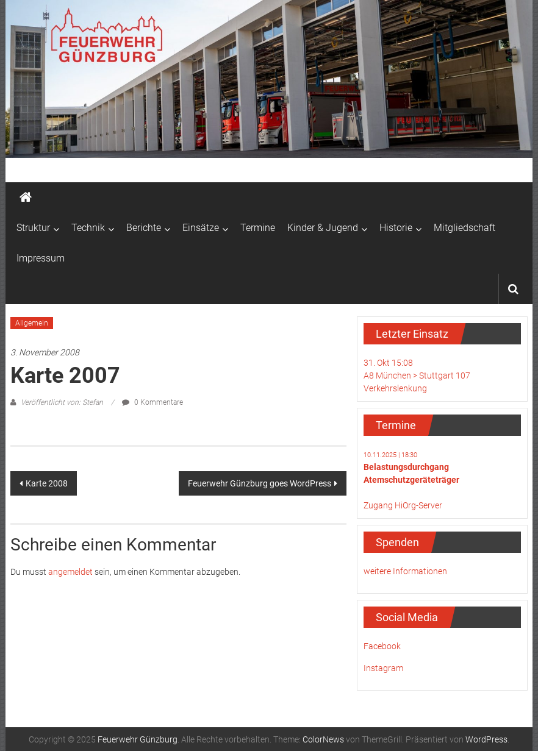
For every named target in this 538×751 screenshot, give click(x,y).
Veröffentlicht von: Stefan (62, 402)
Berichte (143, 227)
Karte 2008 (47, 483)
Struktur (33, 227)
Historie (395, 227)
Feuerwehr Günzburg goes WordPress (259, 483)
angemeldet (70, 572)
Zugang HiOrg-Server (403, 505)
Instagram (383, 668)
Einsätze (200, 227)
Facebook (382, 646)
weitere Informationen (405, 571)
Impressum (40, 258)
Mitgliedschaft (464, 227)
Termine (257, 227)
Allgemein (31, 323)
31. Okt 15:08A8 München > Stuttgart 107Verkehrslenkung (417, 375)
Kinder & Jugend (322, 227)
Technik (88, 227)
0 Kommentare (152, 402)
